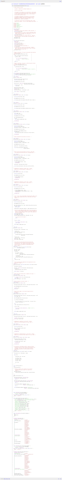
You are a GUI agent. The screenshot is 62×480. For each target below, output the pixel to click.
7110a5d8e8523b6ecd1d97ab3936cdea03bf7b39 (26, 3)
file (27, 5)
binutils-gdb (16, 3)
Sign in (60, 1)
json (60, 478)
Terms (9, 478)
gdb (36, 3)
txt (58, 478)
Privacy (7, 478)
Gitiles (5, 478)
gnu (12, 3)
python (39, 3)
